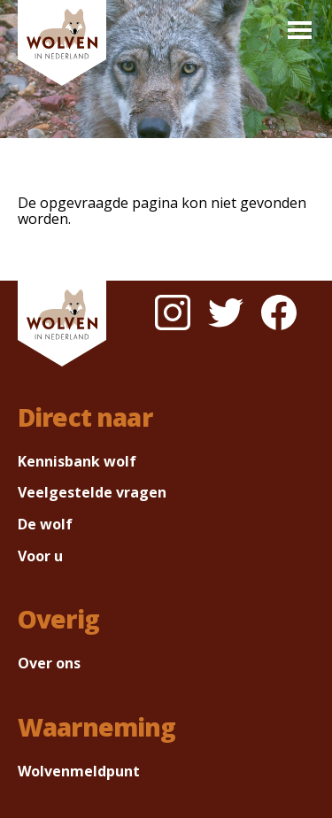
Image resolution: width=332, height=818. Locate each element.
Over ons (49, 663)
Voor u (40, 556)
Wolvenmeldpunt (79, 771)
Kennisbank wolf (77, 461)
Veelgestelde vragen (92, 492)
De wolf (45, 524)
